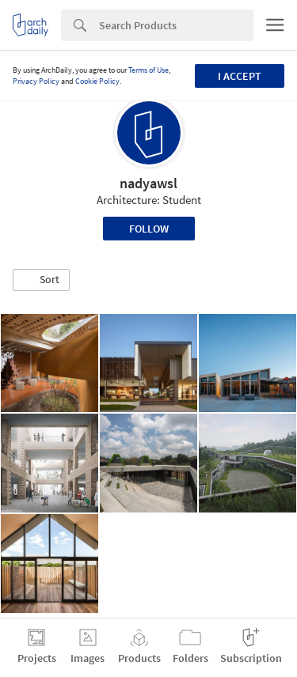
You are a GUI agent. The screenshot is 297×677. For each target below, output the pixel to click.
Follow (149, 228)
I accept (239, 76)
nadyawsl (148, 183)
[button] (41, 280)
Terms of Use (148, 70)
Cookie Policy (97, 81)
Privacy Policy (36, 81)
